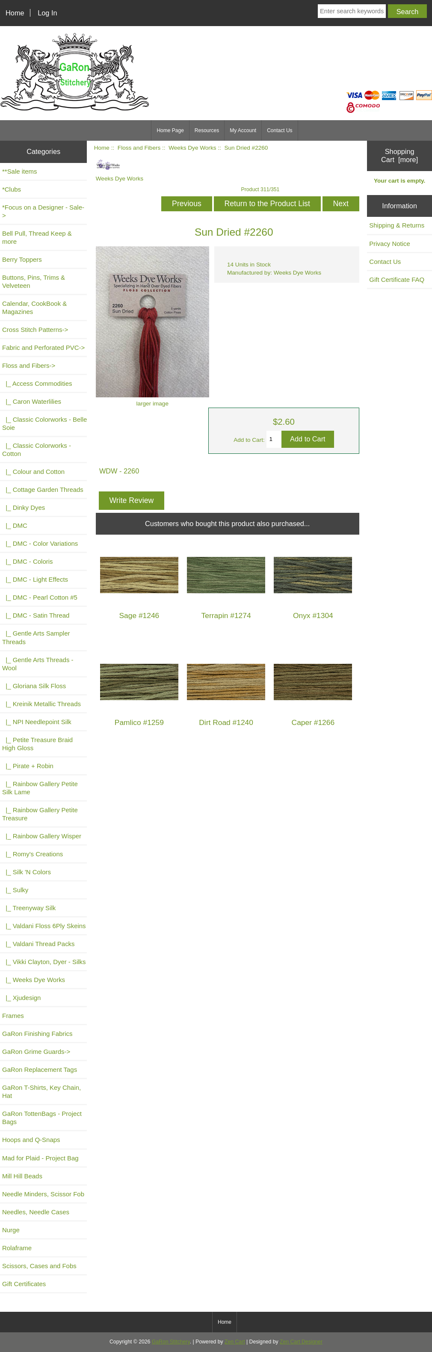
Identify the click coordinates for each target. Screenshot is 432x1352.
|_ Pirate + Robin (27, 765)
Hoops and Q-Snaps (31, 1139)
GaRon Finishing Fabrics (37, 1033)
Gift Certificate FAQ (396, 279)
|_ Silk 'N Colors (26, 872)
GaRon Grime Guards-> (36, 1051)
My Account (243, 130)
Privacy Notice (389, 243)
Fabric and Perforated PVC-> (43, 347)
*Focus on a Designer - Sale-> (43, 211)
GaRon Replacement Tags (39, 1069)
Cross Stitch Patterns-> (35, 329)
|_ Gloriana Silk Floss (34, 685)
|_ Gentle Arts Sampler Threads (36, 637)
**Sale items (19, 171)
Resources (207, 130)
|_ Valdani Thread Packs (38, 943)
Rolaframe (17, 1247)
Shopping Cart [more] (399, 155)
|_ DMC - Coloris (27, 561)
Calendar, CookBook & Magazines (34, 307)
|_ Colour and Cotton (33, 471)
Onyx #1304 (313, 616)
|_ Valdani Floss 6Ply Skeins (44, 925)
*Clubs (11, 189)
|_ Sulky (15, 889)
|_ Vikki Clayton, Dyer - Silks (44, 961)
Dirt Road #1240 (226, 723)
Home (15, 13)
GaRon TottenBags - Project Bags (42, 1117)
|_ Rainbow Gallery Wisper (41, 836)
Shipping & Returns (396, 225)
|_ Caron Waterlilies (31, 401)
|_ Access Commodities (37, 383)
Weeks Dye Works (192, 148)
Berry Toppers (22, 259)
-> (28, 365)
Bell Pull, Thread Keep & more (37, 237)
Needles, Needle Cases (35, 1212)
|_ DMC (14, 525)
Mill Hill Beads (22, 1176)
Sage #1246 (139, 616)
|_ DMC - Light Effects (35, 579)
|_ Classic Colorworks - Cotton (36, 449)
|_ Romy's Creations (32, 854)
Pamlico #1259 (139, 723)
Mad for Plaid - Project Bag (40, 1158)
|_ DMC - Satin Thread (35, 615)
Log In (47, 13)
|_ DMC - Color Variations (40, 543)
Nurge (11, 1230)
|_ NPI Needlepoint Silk (36, 721)
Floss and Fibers (139, 148)
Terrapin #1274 (226, 616)
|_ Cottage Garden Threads (42, 489)
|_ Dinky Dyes (23, 507)
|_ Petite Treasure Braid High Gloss (37, 743)
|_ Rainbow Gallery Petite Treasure (40, 814)
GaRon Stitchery (171, 1342)
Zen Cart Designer (301, 1342)
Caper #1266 (313, 723)
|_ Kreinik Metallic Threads (41, 703)
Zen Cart (235, 1342)
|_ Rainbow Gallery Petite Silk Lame (40, 788)
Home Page (170, 130)
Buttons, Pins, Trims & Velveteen (33, 281)
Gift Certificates (24, 1283)
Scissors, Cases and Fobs (39, 1265)
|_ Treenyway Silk (29, 907)
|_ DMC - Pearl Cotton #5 (39, 597)
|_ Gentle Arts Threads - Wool (38, 664)
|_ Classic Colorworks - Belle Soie (44, 423)
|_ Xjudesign (21, 997)
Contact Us (279, 130)
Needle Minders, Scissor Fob (43, 1194)
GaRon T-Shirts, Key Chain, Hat (41, 1091)
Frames (13, 1015)
